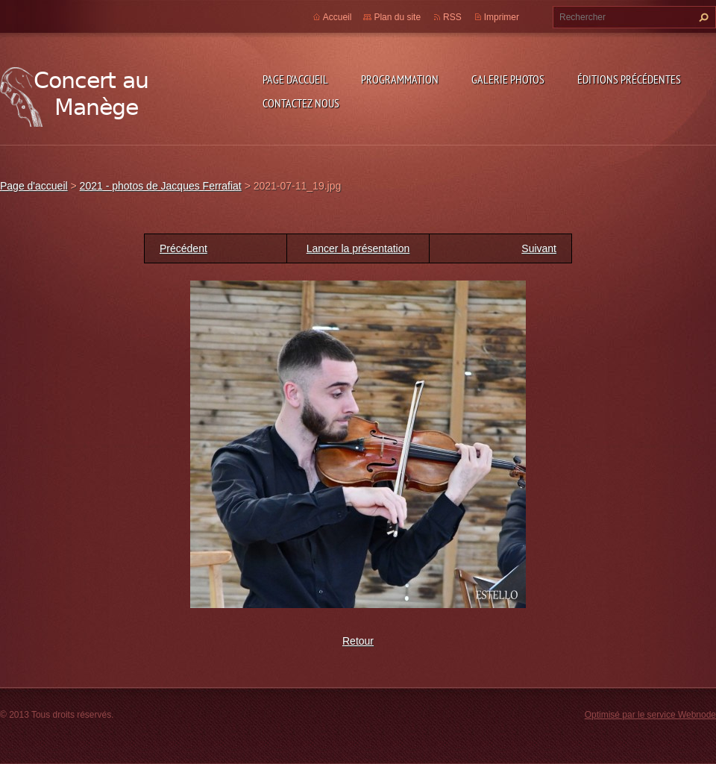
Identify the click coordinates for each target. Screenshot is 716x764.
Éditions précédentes (629, 79)
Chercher (702, 17)
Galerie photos (507, 79)
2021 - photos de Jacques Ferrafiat (161, 186)
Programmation (400, 79)
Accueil (337, 17)
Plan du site (397, 17)
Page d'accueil (295, 79)
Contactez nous (301, 103)
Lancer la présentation (358, 248)
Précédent (183, 248)
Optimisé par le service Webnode (650, 715)
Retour (358, 641)
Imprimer (501, 17)
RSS (452, 17)
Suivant (538, 248)
